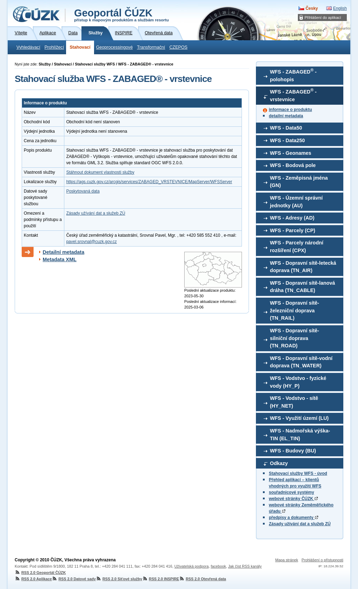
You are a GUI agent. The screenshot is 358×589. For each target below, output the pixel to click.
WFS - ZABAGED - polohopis (293, 75)
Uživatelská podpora (191, 566)
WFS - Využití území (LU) (299, 418)
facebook (218, 566)
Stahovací (80, 47)
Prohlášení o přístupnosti (322, 560)
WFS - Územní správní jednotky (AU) (296, 201)
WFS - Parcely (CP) (292, 230)
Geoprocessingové (114, 47)
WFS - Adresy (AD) (292, 218)
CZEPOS (178, 47)
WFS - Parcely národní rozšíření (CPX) (296, 246)
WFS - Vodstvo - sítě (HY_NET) (294, 402)
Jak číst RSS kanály (245, 566)
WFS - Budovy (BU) (293, 450)
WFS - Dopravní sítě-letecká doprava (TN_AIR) (303, 266)
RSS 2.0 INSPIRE (160, 579)
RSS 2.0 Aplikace (33, 579)
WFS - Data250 (287, 140)
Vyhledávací (28, 47)
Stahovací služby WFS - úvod (298, 473)
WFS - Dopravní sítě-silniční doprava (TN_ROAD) (294, 338)
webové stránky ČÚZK (293, 498)
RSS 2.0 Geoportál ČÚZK (40, 572)
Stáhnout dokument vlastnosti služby (100, 172)
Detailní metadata (63, 252)
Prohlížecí (54, 47)
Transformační (151, 47)
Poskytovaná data (82, 191)
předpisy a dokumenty (293, 517)
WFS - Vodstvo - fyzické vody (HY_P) (298, 382)
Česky (312, 8)
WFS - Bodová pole (293, 165)
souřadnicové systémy (291, 492)
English (340, 8)
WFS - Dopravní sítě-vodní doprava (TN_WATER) (301, 362)
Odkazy (279, 463)
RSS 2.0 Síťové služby (119, 579)
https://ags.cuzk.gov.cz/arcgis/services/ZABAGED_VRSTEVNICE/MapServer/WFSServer (149, 181)
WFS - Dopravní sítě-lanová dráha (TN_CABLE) (302, 286)
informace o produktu (290, 109)
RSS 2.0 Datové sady (74, 579)
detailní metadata (286, 115)
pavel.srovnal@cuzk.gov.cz (91, 241)
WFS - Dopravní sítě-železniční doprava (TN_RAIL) (294, 310)
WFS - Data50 (286, 128)
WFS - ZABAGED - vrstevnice (293, 95)
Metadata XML (60, 259)
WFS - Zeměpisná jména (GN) (299, 181)
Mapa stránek (286, 560)
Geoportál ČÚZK (121, 14)
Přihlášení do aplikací (323, 17)
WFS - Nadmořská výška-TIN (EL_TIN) (300, 434)
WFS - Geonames (290, 153)
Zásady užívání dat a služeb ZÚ (300, 523)
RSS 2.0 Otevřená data (202, 579)
